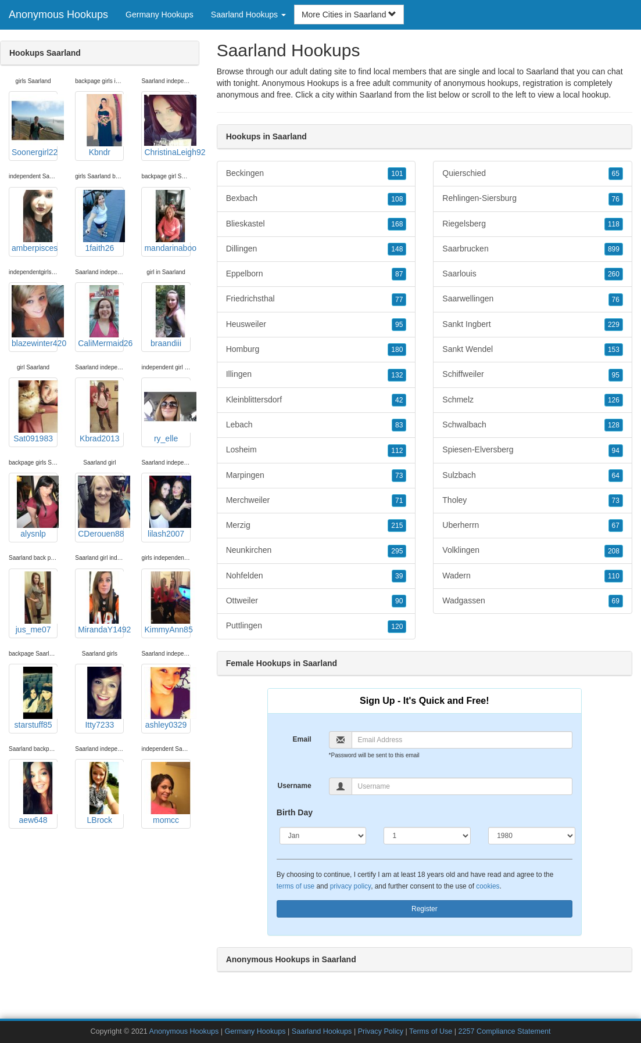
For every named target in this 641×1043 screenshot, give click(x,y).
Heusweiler (316, 324)
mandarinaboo (167, 221)
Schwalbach (532, 425)
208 (613, 551)
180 (397, 350)
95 (399, 325)
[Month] (323, 835)
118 (613, 224)
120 (397, 627)
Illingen (316, 374)
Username (294, 786)
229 (613, 325)
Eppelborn (316, 274)
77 (399, 300)
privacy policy (350, 886)
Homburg (316, 349)
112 (397, 451)
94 (615, 451)
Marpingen (316, 475)
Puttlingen (316, 626)
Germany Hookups (160, 14)
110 (613, 576)
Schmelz (532, 400)
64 (615, 476)
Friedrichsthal (316, 299)
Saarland (376, 94)
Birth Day (295, 812)
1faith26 (101, 221)
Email (302, 739)
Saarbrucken (532, 249)
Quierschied (532, 173)
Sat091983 (35, 411)
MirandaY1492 (101, 602)
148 (397, 249)
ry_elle (167, 411)
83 (399, 425)
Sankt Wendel (532, 349)
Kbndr (101, 125)
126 (613, 400)
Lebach (316, 425)
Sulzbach (532, 475)
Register (424, 909)
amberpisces (35, 221)
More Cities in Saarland (349, 14)
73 (399, 476)
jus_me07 (35, 602)
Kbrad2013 (101, 411)
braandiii (167, 316)
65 (615, 174)
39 (399, 576)
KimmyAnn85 (167, 602)
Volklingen (532, 550)
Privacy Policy (380, 1031)
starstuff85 (35, 698)
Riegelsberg (532, 224)
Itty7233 (101, 698)
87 (399, 274)
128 (613, 425)
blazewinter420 (35, 316)
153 (613, 350)
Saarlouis (532, 274)
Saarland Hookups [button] (248, 14)
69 (615, 601)
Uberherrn (532, 525)
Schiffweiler (532, 374)
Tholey (532, 500)
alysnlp (35, 507)
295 (397, 551)
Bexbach (316, 198)
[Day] (427, 835)
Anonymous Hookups (58, 14)
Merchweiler (316, 500)
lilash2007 (167, 507)
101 (397, 174)
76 (615, 199)
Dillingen (316, 249)
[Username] (462, 786)
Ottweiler (316, 601)
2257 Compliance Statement (505, 1031)
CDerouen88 (101, 507)
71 (399, 501)
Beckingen (316, 173)
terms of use (295, 886)
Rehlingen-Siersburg (532, 198)
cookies (487, 886)
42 (399, 400)
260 (613, 274)
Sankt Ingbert (532, 324)
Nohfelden (316, 576)
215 (397, 526)
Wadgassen (532, 601)
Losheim (316, 450)
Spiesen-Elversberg (532, 450)
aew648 (35, 793)
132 (397, 375)
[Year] (531, 835)
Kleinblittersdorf (316, 400)
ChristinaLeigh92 (167, 125)
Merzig (316, 525)
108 (397, 199)
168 (397, 224)
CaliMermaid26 (101, 316)
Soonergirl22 (35, 125)
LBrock (101, 793)
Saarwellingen (532, 299)
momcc (167, 793)
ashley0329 (167, 698)
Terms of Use (430, 1031)
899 (613, 249)
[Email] (462, 740)
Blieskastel (316, 224)
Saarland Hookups (322, 1031)
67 (615, 526)
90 (399, 601)
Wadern (532, 576)
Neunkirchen (316, 550)
